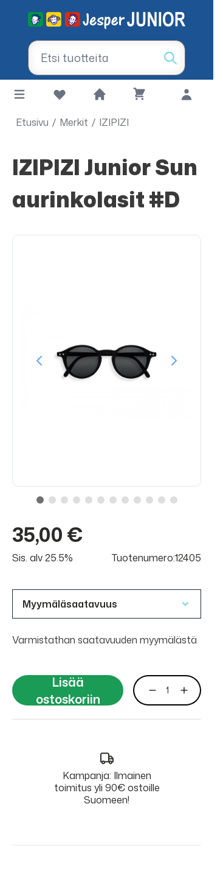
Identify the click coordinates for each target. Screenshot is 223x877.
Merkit (74, 122)
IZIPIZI (114, 122)
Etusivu (32, 122)
